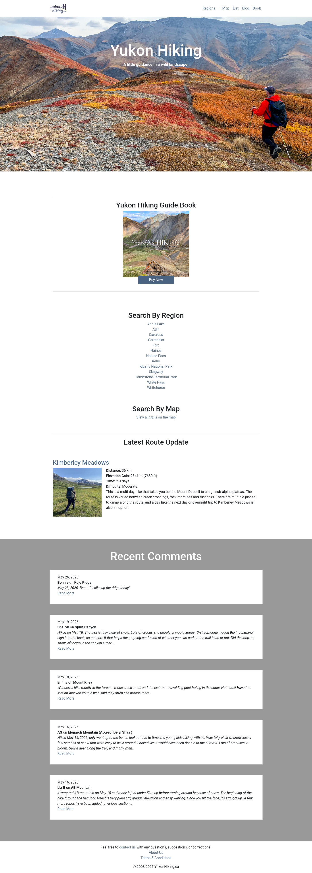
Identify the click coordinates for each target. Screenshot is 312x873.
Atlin (156, 329)
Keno (156, 361)
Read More (66, 593)
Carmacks (156, 340)
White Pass (156, 382)
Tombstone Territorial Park (156, 377)
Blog (245, 8)
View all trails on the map (156, 417)
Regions (209, 8)
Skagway (156, 372)
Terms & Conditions (156, 858)
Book (257, 8)
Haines (156, 350)
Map (225, 8)
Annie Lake (156, 324)
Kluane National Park (156, 366)
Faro (156, 345)
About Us (156, 852)
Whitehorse (156, 388)
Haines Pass (156, 356)
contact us (127, 847)
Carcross (156, 335)
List (236, 8)
